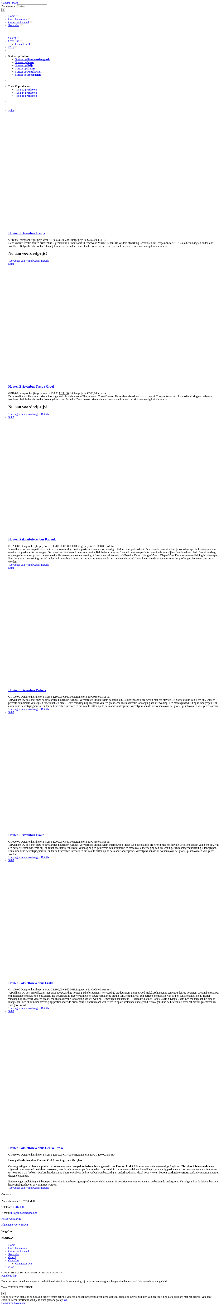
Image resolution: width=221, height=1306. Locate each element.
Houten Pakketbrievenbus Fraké (30, 983)
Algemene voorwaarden (14, 1224)
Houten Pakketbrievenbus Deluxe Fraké (36, 1148)
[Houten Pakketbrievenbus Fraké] (114, 918)
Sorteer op (18, 56)
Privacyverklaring (11, 1218)
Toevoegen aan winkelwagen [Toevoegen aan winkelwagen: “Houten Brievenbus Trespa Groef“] (24, 414)
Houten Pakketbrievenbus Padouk (32, 539)
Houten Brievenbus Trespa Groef (31, 386)
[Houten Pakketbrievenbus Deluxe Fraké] (114, 1076)
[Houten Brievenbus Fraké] (114, 770)
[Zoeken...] (32, 6)
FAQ (11, 1266)
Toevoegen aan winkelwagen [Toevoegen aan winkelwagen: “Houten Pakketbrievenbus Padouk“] (24, 564)
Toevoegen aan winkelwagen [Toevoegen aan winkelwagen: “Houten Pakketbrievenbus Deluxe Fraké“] (24, 1187)
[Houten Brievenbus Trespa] (114, 168)
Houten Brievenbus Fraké (26, 835)
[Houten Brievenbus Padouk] (114, 625)
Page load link (9, 1275)
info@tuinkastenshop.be (23, 1212)
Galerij (12, 1257)
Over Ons (13, 1260)
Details (45, 260)
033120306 (19, 1207)
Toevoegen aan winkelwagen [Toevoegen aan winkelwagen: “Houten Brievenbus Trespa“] (24, 260)
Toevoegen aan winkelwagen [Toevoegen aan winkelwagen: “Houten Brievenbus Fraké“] (24, 857)
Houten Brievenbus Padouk (27, 690)
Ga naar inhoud (9, 2)
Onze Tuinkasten (17, 1248)
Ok (66, 1299)
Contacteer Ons (23, 1263)
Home (11, 1244)
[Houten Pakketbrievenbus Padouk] (114, 475)
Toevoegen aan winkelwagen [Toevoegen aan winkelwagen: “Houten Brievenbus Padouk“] (24, 709)
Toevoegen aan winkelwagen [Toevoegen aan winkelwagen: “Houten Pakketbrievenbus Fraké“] (24, 1008)
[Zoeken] (3, 10)
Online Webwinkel (18, 1251)
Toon (19, 86)
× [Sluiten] (3, 1293)
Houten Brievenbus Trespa (26, 233)
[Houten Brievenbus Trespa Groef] (114, 321)
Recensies (13, 1254)
